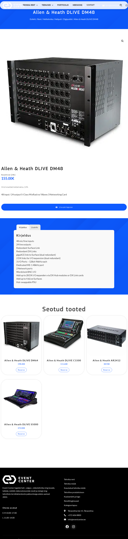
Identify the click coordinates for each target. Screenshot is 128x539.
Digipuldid (67, 19)
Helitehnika (48, 19)
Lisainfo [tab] (34, 227)
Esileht (33, 19)
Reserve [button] (21, 370)
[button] (122, 41)
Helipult (58, 19)
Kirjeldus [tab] (23, 227)
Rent (39, 19)
